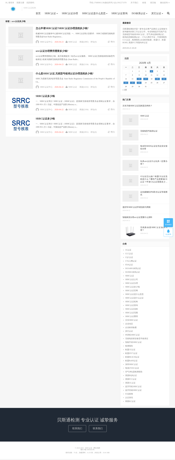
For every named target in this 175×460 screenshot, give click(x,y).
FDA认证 (129, 266)
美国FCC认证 (130, 380)
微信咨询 (164, 3)
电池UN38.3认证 (132, 369)
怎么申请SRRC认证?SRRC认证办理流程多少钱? (62, 29)
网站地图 (97, 449)
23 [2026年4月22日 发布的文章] (139, 84)
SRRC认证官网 (131, 292)
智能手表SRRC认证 (133, 343)
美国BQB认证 (131, 377)
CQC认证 (129, 258)
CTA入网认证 (131, 262)
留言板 (153, 3)
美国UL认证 (130, 384)
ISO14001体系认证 (133, 269)
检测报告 (129, 347)
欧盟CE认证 (130, 351)
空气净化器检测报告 (133, 373)
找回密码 (30, 3)
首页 (38, 14)
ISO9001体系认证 (132, 273)
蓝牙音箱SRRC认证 (133, 391)
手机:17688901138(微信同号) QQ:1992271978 (107, 3)
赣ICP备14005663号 (88, 451)
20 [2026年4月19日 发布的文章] (164, 80)
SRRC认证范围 (131, 314)
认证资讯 (129, 399)
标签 (144, 3)
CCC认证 (129, 255)
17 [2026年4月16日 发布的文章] (146, 80)
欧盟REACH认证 (132, 358)
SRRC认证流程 (131, 310)
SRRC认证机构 (131, 303)
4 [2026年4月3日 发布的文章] (151, 72)
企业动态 (129, 325)
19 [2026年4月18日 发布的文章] (157, 80)
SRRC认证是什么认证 (134, 299)
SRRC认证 (13, 10)
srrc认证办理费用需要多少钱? (52, 52)
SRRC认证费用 (131, 317)
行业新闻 (129, 395)
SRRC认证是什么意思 (94, 14)
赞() (111, 43)
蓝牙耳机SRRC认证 (133, 388)
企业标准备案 (131, 329)
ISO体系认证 (138, 14)
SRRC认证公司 (131, 281)
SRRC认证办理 (70, 14)
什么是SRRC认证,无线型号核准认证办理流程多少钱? (65, 74)
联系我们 (77, 429)
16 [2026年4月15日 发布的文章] (139, 80)
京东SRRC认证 (131, 321)
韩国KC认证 (130, 402)
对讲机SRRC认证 (132, 336)
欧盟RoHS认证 (131, 362)
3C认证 (128, 251)
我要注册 (20, 3)
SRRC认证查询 (119, 14)
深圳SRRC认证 (131, 365)
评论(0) (94, 43)
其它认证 (156, 14)
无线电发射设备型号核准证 (136, 340)
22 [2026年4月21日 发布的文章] (132, 84)
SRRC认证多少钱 (45, 97)
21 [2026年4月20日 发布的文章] (126, 84)
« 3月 (124, 91)
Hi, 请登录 (9, 3)
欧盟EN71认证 (131, 354)
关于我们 (134, 3)
